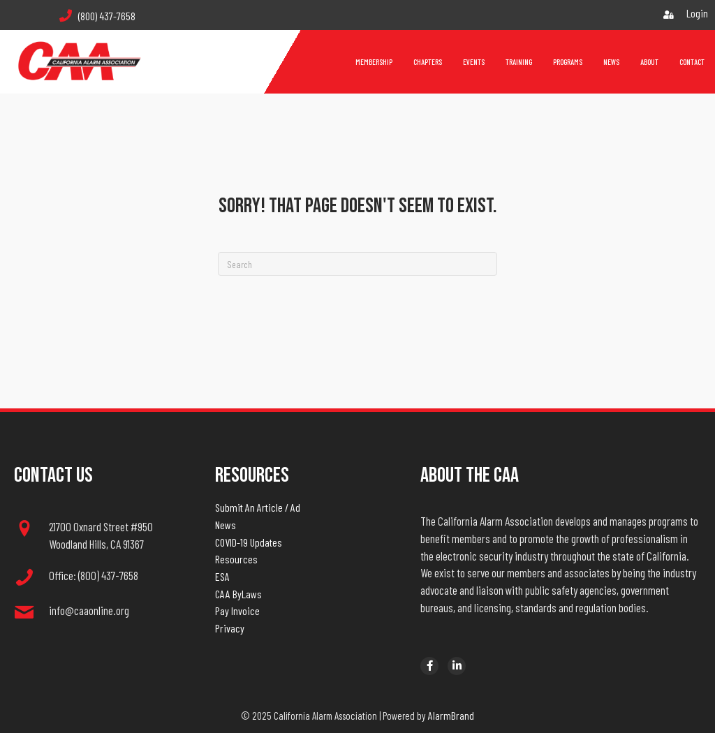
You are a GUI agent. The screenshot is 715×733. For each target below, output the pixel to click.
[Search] (357, 264)
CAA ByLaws (238, 593)
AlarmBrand (451, 715)
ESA (222, 576)
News (225, 524)
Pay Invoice (237, 610)
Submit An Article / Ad (257, 507)
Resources (236, 558)
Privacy (229, 628)
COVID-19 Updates (248, 542)
